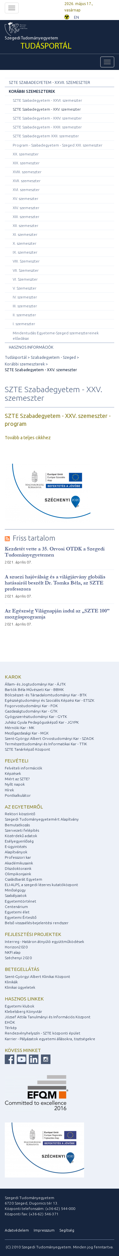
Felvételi (16, 760)
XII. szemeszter (25, 225)
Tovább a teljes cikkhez (28, 437)
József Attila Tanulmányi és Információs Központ (47, 1017)
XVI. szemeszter (26, 190)
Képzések (13, 773)
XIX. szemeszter (26, 163)
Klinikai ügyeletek (20, 987)
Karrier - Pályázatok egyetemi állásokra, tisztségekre (50, 1039)
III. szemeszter (25, 306)
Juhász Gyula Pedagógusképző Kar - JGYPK (42, 722)
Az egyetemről (24, 806)
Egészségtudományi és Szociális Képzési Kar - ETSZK (49, 700)
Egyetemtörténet (20, 901)
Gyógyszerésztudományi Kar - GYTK (36, 716)
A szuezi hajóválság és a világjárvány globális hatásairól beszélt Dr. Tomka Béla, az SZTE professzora (55, 583)
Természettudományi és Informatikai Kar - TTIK (46, 744)
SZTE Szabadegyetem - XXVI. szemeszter (47, 100)
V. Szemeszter (24, 288)
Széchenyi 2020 (18, 958)
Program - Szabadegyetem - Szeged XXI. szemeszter (57, 145)
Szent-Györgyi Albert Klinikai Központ (37, 976)
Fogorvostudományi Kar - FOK (31, 706)
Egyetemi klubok (19, 1006)
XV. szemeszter (25, 198)
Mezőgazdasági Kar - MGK (27, 733)
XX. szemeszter (26, 154)
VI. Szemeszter (25, 279)
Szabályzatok (16, 895)
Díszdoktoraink (18, 868)
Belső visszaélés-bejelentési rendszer (37, 923)
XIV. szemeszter (26, 208)
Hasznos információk (31, 347)
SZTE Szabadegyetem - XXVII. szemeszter (49, 82)
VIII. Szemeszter (26, 261)
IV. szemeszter (25, 297)
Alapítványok (16, 852)
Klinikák (11, 982)
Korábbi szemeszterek (32, 91)
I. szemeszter (24, 324)
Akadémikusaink (19, 863)
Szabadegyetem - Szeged (53, 357)
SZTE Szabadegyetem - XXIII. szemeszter (47, 127)
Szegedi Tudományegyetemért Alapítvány (42, 819)
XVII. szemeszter (27, 181)
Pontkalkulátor (18, 795)
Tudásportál (16, 357)
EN (76, 17)
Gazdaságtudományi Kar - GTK (31, 711)
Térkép (11, 1028)
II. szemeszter (24, 315)
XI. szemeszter (25, 234)
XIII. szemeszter (26, 217)
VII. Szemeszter (26, 270)
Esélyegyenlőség (19, 841)
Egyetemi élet (17, 912)
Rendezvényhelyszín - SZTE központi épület (42, 1033)
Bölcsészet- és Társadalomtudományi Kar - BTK (46, 695)
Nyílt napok (15, 784)
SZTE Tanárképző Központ (27, 749)
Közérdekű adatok (21, 836)
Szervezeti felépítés (22, 830)
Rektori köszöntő (20, 814)
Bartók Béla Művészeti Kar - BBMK (34, 689)
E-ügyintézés (16, 846)
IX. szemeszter (25, 252)
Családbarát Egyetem (23, 879)
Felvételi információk (23, 768)
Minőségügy (15, 890)
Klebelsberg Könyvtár (23, 1011)
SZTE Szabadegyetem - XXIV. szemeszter (47, 118)
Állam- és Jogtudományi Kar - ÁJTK (35, 684)
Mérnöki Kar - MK (19, 728)
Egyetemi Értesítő (20, 917)
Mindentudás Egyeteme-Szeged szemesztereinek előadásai (56, 335)
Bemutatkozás (17, 825)
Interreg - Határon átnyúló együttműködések (44, 941)
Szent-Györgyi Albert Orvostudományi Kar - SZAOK (49, 738)
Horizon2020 (16, 947)
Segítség (66, 1230)
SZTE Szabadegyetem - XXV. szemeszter (47, 109)
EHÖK (10, 1022)
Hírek (9, 790)
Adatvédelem (17, 1230)
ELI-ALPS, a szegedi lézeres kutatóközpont (41, 885)
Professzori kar (18, 857)
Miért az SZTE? (17, 779)
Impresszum (44, 1230)
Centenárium (16, 906)
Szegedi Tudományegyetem (38, 43)
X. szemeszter (24, 243)
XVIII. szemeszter (27, 172)
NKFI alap (13, 952)
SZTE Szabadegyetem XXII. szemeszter (46, 136)
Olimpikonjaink (18, 874)
